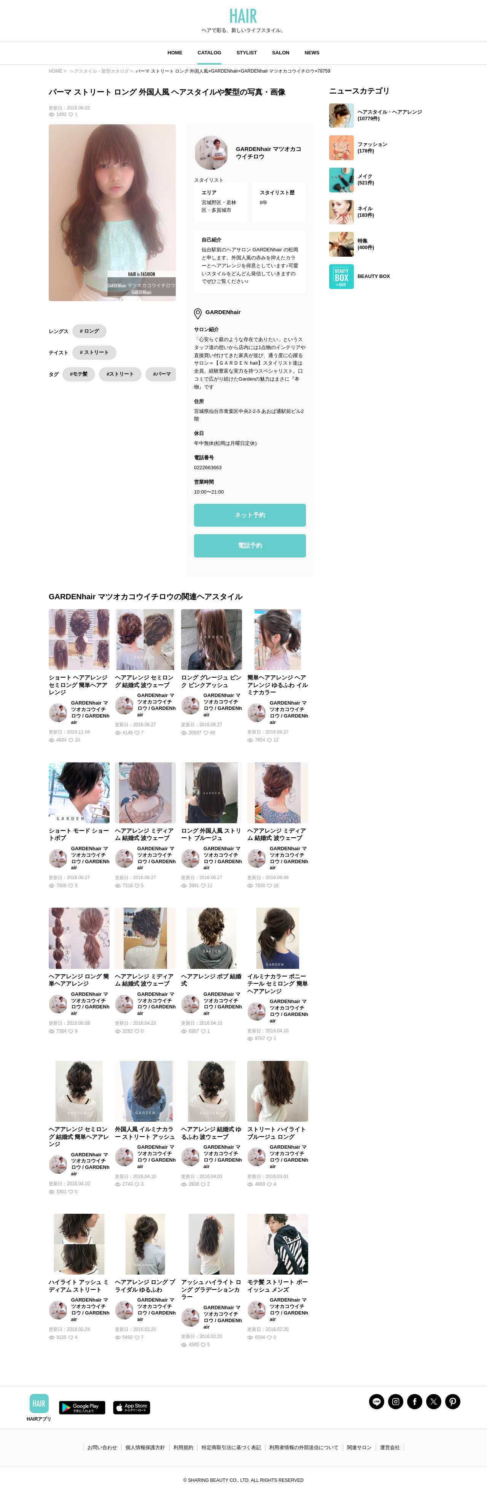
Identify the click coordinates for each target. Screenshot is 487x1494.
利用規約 (183, 1447)
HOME (174, 53)
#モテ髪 (79, 374)
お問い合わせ (102, 1447)
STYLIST (247, 53)
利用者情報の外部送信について (304, 1447)
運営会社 (390, 1447)
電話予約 (250, 545)
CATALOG (209, 53)
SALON (281, 53)
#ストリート (120, 374)
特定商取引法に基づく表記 (231, 1447)
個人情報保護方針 (145, 1447)
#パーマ (161, 374)
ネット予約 (250, 515)
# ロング (89, 331)
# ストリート (94, 352)
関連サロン (359, 1447)
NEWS (312, 53)
